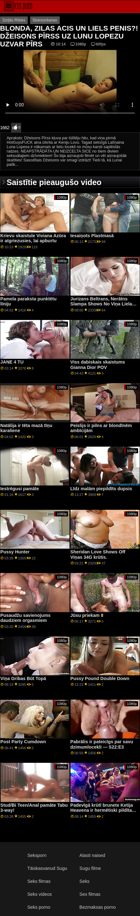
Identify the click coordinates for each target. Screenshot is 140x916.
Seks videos (39, 894)
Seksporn (36, 855)
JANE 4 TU (11, 362)
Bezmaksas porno (97, 907)
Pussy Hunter (15, 551)
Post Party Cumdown (23, 741)
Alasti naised (92, 855)
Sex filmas (89, 894)
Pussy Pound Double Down (100, 678)
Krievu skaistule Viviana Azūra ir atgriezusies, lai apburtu (33, 238)
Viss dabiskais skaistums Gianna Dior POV (97, 364)
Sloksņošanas (45, 20)
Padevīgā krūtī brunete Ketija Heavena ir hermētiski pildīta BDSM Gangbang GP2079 (101, 810)
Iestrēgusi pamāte (19, 488)
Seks (84, 881)
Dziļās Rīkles (14, 20)
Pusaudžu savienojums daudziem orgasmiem (25, 618)
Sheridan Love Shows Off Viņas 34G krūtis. (97, 554)
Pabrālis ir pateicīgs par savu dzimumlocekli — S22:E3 (101, 744)
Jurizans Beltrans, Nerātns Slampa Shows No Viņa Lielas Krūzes (102, 304)
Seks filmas (38, 881)
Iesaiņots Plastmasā (92, 235)
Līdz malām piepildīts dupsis (101, 488)
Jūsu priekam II (87, 615)
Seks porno (38, 907)
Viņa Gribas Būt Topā (23, 678)
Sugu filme (90, 868)
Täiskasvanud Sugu (47, 868)
